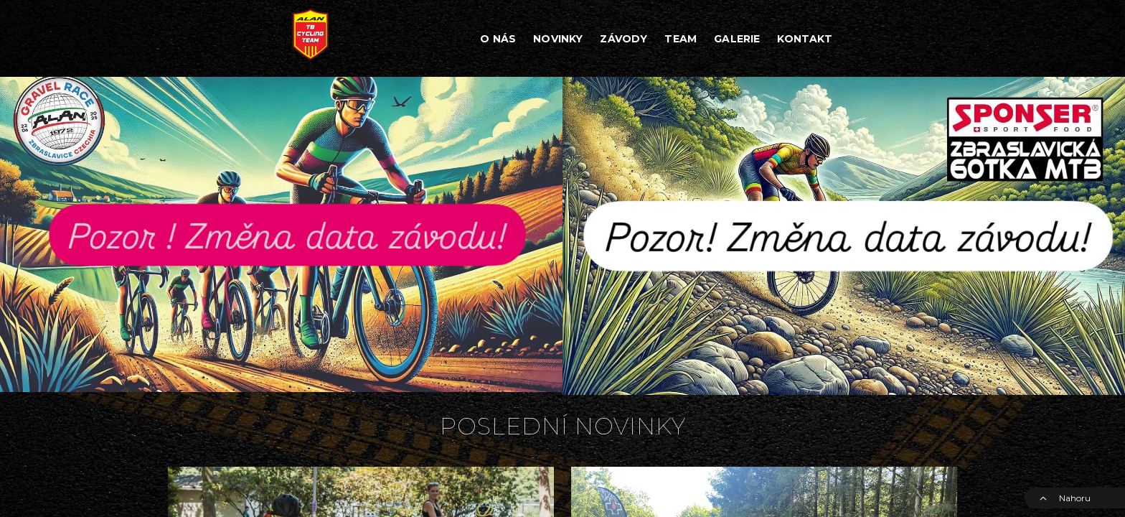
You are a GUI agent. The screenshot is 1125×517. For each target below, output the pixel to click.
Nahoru (1065, 498)
